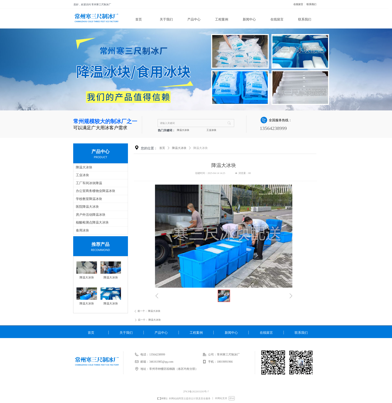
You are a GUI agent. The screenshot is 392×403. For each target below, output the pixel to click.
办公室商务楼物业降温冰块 (95, 191)
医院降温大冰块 (87, 206)
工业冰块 (211, 130)
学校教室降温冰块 (89, 199)
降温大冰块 (183, 130)
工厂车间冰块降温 (89, 183)
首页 (162, 148)
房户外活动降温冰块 (90, 214)
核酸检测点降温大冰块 (92, 222)
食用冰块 (82, 230)
